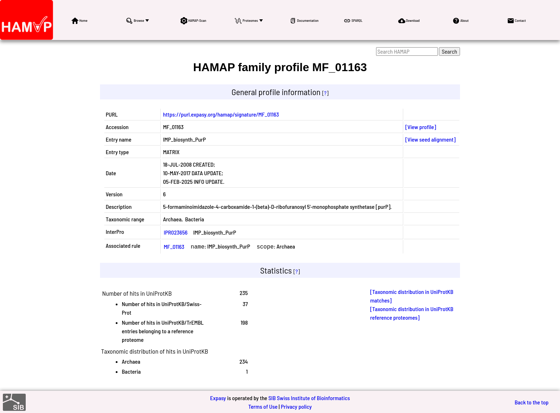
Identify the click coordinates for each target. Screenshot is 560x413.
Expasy (218, 397)
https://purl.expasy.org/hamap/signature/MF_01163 (221, 114)
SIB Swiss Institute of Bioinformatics (309, 397)
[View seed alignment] (430, 139)
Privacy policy (296, 405)
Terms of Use (263, 405)
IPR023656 (176, 232)
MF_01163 (174, 246)
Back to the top (532, 401)
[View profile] (420, 126)
